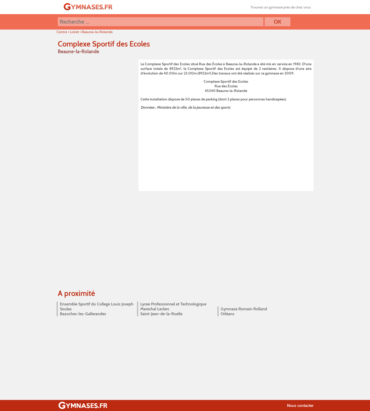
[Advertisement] (226, 149)
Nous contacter (300, 405)
